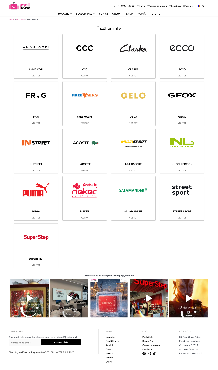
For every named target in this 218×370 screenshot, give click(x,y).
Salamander (133, 211)
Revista (109, 353)
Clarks (133, 69)
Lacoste (85, 164)
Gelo (133, 116)
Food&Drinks (112, 341)
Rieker (84, 211)
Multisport (133, 164)
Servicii (109, 345)
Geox (182, 116)
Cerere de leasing (151, 345)
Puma (36, 211)
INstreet (36, 164)
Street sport (182, 211)
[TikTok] (154, 354)
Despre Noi (147, 341)
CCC (84, 69)
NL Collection (182, 164)
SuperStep (36, 258)
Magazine (110, 337)
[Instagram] (149, 354)
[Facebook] (144, 354)
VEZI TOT (36, 76)
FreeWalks (85, 116)
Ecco (182, 69)
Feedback (147, 349)
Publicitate (147, 337)
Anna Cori (36, 69)
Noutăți (109, 357)
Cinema (109, 349)
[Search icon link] (114, 6)
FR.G (36, 116)
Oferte (109, 361)
